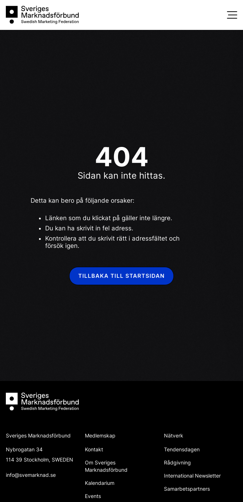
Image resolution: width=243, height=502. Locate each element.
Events (93, 496)
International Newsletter (192, 475)
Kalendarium (99, 483)
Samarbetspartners (187, 489)
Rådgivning (177, 462)
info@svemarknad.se (31, 475)
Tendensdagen (182, 449)
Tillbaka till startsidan (121, 275)
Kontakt (94, 449)
